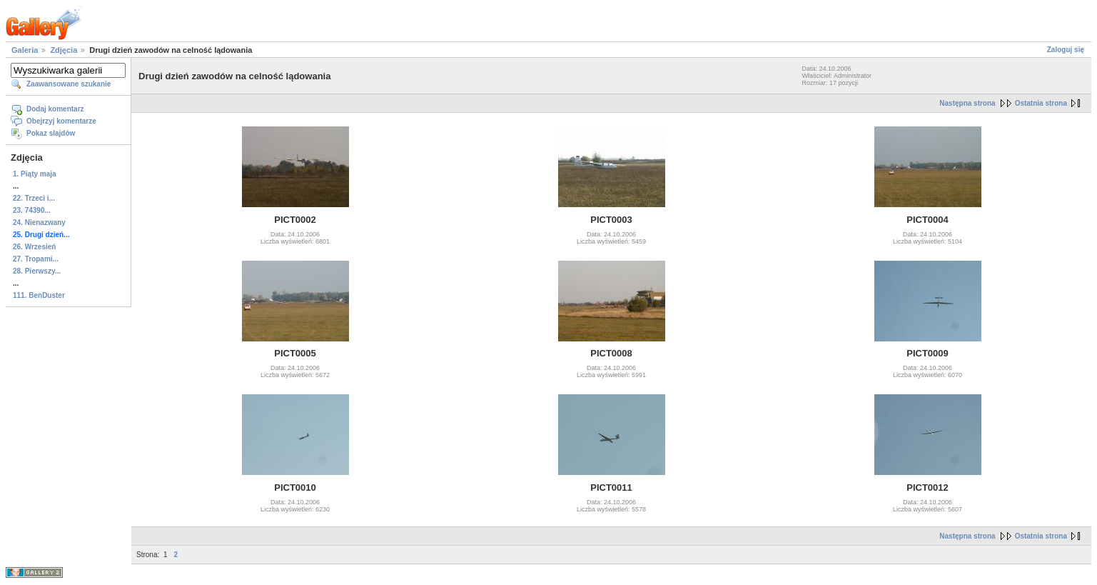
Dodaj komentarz (55, 109)
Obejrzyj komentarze (61, 121)
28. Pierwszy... (37, 271)
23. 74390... (32, 210)
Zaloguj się (1065, 50)
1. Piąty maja (34, 174)
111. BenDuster (39, 295)
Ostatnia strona (1041, 103)
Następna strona (967, 103)
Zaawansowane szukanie (68, 84)
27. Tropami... (36, 259)
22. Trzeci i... (34, 198)
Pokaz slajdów (50, 133)
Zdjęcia (63, 50)
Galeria (24, 50)
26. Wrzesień (34, 247)
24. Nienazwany (39, 222)
